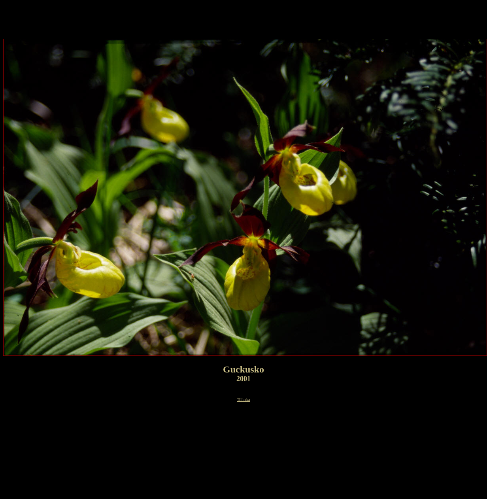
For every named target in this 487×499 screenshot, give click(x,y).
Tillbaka (243, 399)
